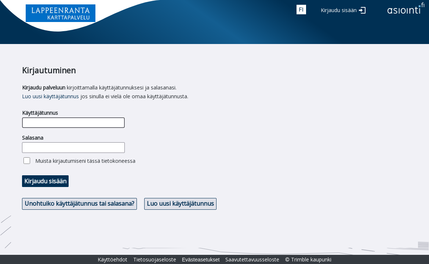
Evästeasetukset (201, 260)
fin (301, 9)
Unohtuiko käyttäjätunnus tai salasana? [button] (79, 203)
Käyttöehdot (112, 259)
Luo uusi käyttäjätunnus (50, 96)
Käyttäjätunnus (40, 112)
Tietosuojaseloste (154, 259)
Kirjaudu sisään (339, 10)
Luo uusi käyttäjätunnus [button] (180, 203)
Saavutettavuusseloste (252, 259)
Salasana (32, 137)
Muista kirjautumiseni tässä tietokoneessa (85, 160)
